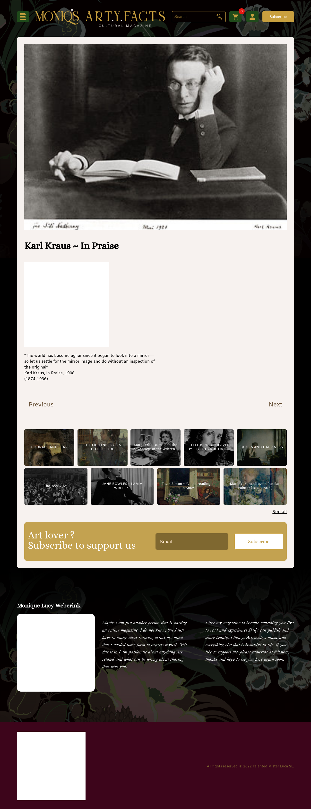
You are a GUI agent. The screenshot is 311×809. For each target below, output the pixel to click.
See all (279, 512)
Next (276, 405)
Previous (40, 405)
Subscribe (278, 16)
